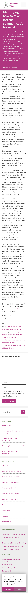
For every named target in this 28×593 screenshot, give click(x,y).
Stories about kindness (10, 549)
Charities (5, 465)
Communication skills (10, 488)
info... (20, 589)
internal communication (10, 334)
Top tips (5, 516)
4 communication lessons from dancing (13, 432)
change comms (10, 326)
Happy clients (7, 565)
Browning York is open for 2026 (13, 446)
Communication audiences (11, 471)
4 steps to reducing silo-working (13, 546)
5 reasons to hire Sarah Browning (14, 543)
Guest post (6, 510)
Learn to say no (7, 425)
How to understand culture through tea (12, 452)
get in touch (20, 309)
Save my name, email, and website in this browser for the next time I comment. (13, 393)
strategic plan (12, 337)
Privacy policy (7, 571)
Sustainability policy (9, 568)
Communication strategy (11, 493)
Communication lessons (10, 482)
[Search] (23, 412)
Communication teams (10, 499)
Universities (6, 522)
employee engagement (17, 332)
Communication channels (11, 477)
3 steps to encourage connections (9, 439)
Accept (8, 589)
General (7, 324)
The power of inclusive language (13, 534)
